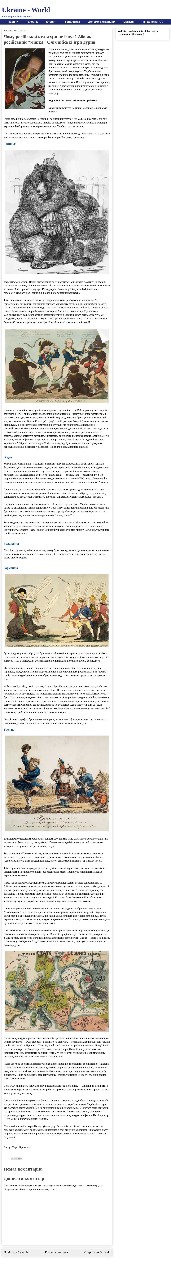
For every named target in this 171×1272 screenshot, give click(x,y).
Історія (50, 21)
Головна (32, 21)
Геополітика (72, 21)
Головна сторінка (56, 1252)
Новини (13, 21)
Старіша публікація (97, 1252)
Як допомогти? (153, 21)
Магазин (129, 21)
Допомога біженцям (101, 21)
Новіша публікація (16, 1252)
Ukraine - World (26, 10)
